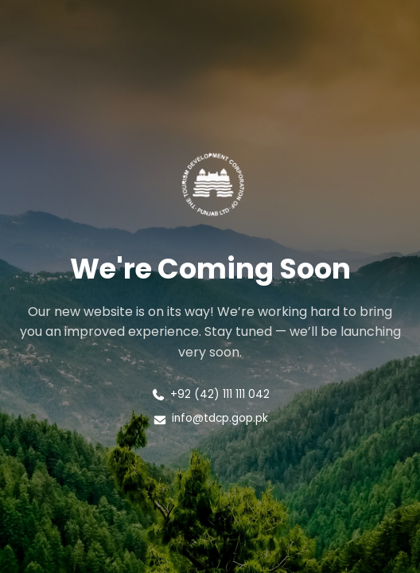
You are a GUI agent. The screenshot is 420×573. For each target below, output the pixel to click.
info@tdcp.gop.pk (210, 418)
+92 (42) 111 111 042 (210, 394)
